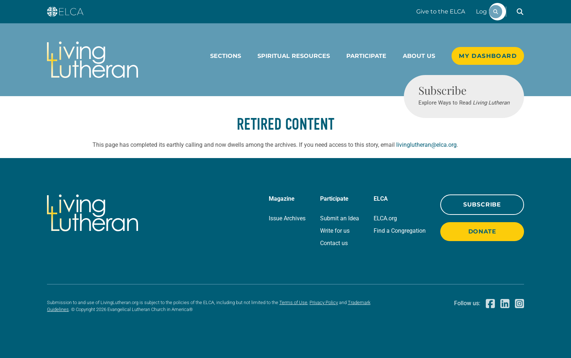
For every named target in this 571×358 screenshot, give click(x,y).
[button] (520, 11)
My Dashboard (488, 55)
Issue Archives (287, 218)
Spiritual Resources (293, 55)
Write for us (335, 230)
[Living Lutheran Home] (92, 60)
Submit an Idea (339, 218)
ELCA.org (385, 218)
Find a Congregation (400, 230)
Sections (225, 55)
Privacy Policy (324, 302)
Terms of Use (293, 302)
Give (440, 11)
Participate (366, 55)
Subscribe (482, 204)
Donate (482, 231)
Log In (485, 11)
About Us (419, 55)
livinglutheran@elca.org (426, 144)
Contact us (334, 243)
